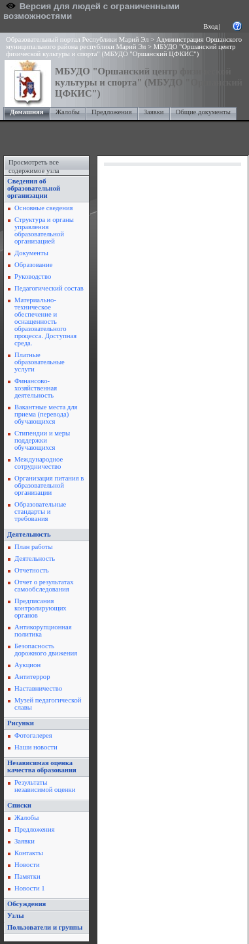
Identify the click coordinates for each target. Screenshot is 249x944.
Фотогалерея (33, 735)
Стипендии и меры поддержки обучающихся (42, 440)
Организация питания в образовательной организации (49, 485)
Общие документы (203, 112)
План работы (33, 546)
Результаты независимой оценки (44, 786)
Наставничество (38, 688)
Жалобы (68, 112)
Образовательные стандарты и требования (40, 511)
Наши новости (36, 747)
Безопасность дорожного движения (45, 649)
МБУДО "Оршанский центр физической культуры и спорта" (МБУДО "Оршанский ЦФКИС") (120, 50)
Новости (27, 864)
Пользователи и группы (44, 927)
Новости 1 (29, 888)
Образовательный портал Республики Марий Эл (77, 39)
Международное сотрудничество (38, 463)
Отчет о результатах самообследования (44, 585)
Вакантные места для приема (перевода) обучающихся (46, 414)
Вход (210, 26)
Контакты (28, 853)
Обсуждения (26, 903)
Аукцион (27, 665)
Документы (31, 253)
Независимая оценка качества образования (41, 766)
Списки (19, 805)
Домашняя (27, 112)
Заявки (154, 112)
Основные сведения (43, 208)
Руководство (32, 276)
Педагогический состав (49, 288)
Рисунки (20, 723)
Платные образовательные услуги (39, 362)
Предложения (111, 112)
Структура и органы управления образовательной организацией (44, 230)
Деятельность (29, 534)
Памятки (27, 876)
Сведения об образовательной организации (33, 188)
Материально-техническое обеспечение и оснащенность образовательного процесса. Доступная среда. (45, 321)
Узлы (15, 915)
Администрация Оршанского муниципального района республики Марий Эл (124, 43)
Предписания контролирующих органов (40, 608)
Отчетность (31, 570)
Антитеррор (32, 676)
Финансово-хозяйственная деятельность (35, 388)
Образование (33, 264)
